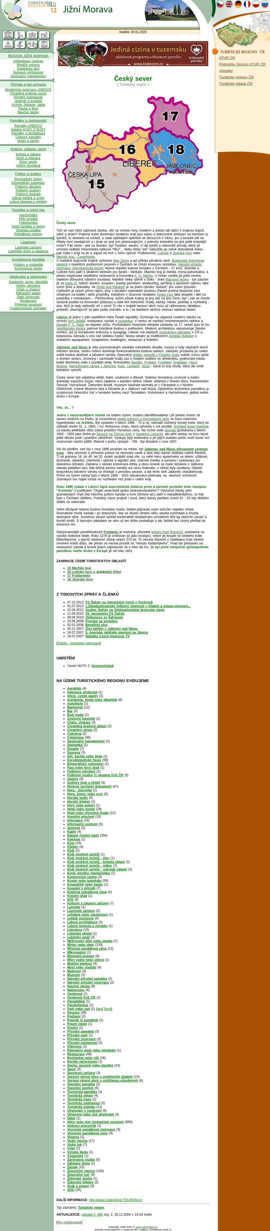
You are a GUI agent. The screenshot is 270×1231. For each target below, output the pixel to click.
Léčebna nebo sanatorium (87, 915)
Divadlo (73, 749)
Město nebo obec (80, 945)
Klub (70, 850)
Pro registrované (69, 1222)
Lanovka (73, 907)
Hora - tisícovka (79, 790)
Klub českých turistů (83, 854)
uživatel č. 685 (92, 1214)
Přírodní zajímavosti (28, 97)
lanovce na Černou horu (114, 434)
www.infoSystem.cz (146, 1227)
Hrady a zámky (28, 141)
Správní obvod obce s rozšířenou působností (102, 1080)
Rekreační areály (28, 293)
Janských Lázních (149, 434)
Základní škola (78, 1163)
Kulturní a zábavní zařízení (88, 903)
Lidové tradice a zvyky (28, 198)
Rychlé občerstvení (82, 1062)
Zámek (72, 1167)
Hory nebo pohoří (81, 805)
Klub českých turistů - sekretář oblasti (97, 869)
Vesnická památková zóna (87, 1133)
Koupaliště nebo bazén (85, 884)
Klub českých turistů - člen (88, 858)
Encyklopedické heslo (84, 760)
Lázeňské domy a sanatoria (28, 251)
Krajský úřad (77, 896)
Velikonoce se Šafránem (104, 617)
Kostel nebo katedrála (84, 881)
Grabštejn (180, 362)
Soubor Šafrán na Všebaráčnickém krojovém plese (125, 610)
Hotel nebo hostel (81, 809)
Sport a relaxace (28, 158)
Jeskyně (73, 828)
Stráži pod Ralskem (111, 287)
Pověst (72, 1028)
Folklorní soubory (28, 190)
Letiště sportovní (80, 918)
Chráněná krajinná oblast (86, 726)
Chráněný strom (79, 730)
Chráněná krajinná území (28, 93)
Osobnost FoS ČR (81, 997)
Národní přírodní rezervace (88, 982)
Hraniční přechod (80, 817)
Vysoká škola (77, 1152)
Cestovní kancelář (81, 719)
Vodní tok (74, 1144)
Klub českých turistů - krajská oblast (96, 862)
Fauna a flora (28, 108)
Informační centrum (82, 824)
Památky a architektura (28, 133)
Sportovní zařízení (81, 1073)
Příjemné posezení (28, 304)
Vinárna (73, 1137)
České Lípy (165, 294)
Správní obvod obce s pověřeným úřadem (100, 1077)
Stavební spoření (80, 1088)
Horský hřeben (78, 801)
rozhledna (125, 321)
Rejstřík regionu (28, 65)
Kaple (71, 832)
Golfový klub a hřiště (83, 783)
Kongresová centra (28, 268)
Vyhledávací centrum (28, 61)
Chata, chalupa (78, 722)
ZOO (70, 1190)
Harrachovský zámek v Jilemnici (92, 366)
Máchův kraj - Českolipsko (75, 257)
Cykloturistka (28, 223)
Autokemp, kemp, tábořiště (28, 282)
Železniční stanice (81, 1171)
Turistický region (91, 1207)
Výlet (71, 1148)
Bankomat (75, 707)
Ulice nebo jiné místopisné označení (95, 1122)
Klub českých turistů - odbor (89, 866)
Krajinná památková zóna (87, 892)
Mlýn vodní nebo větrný (85, 960)
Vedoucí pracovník (81, 1126)
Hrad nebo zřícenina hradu (88, 813)
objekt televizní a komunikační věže (143, 419)
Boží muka (75, 715)
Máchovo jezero (177, 279)
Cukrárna (74, 734)
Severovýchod (102, 666)
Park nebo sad (78, 1009)
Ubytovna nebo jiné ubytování (90, 1114)
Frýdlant (150, 362)
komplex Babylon (181, 336)
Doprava (73, 752)
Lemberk (133, 366)
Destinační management (28, 76)
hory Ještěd (76, 321)
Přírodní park (77, 1035)
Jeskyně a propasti (28, 101)
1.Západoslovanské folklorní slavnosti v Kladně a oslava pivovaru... (138, 606)
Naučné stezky (28, 112)
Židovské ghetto (79, 1178)
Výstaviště (75, 1156)
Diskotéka (75, 745)
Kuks (121, 366)
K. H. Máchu (143, 276)
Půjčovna (74, 1046)
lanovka (170, 430)
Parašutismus (77, 1005)
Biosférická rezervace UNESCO (28, 90)
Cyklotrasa (75, 737)
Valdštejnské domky (70, 328)
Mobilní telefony (79, 964)
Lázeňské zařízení (81, 911)
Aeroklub (74, 688)
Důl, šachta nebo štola (84, 756)
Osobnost (74, 994)
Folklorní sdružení (28, 186)
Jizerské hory (182, 253)
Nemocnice (75, 990)
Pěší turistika (28, 219)
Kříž (70, 899)
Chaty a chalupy (28, 289)
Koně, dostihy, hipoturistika (88, 873)
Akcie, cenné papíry (82, 696)
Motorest (74, 971)
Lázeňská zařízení (28, 247)
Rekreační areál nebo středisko (91, 1050)
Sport (71, 1069)
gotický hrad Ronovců (167, 532)
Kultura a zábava (28, 154)
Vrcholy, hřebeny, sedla (28, 105)
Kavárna (73, 839)
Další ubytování (28, 297)
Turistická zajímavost (83, 1103)
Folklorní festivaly (28, 194)
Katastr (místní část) (83, 835)
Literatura (74, 930)
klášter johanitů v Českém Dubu (156, 355)
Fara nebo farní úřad (83, 768)
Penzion (73, 1013)
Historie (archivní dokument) (89, 786)
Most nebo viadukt (81, 967)
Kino (70, 843)
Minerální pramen (80, 956)
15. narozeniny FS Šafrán (105, 614)
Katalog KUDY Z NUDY (28, 129)
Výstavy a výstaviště (28, 265)
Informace (75, 820)
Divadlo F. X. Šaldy (70, 325)
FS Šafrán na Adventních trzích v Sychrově (119, 602)
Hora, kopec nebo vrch (85, 794)
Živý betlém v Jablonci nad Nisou (112, 629)
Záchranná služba (81, 1160)
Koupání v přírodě (81, 888)
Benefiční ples (97, 625)
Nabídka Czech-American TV (108, 636)
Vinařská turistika (28, 230)
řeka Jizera (121, 261)
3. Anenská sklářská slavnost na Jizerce (117, 632)
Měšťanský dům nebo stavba (89, 941)
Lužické (163, 253)
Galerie (72, 779)
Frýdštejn (164, 362)
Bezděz (137, 362)
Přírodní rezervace (81, 1039)
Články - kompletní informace (78, 643)
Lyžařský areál (78, 937)
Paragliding (76, 1001)
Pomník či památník (82, 1020)
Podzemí (73, 1016)
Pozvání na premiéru (102, 621)
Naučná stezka (78, 986)
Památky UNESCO (28, 126)
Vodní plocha (77, 1141)
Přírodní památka (80, 1031)
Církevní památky (28, 137)
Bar (70, 711)
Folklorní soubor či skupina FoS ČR (95, 775)
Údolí (71, 1118)
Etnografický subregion (28, 183)
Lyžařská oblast (79, 933)
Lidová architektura (82, 922)
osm (108, 1009)
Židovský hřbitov (80, 1182)
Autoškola (75, 703)
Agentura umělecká (82, 692)
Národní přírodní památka (87, 979)
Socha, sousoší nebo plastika (90, 1065)
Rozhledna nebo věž (83, 1058)
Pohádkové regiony (28, 234)
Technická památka (82, 1092)
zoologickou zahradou (175, 332)
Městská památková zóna (86, 948)
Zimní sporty (28, 162)
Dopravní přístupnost (28, 72)
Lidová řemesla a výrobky (28, 202)
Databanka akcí (28, 69)
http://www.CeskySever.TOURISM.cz (115, 1200)
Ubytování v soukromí (84, 1111)
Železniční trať (78, 1175)
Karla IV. (71, 283)
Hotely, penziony (28, 286)
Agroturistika (28, 215)
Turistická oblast (80, 1095)
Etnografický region (28, 179)
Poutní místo (77, 1024)
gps (99, 1009)
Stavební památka (81, 1084)
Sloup (145, 366)
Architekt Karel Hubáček (191, 426)
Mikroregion (76, 952)
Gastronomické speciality (28, 308)
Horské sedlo (77, 798)
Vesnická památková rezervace (91, 1129)
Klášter (72, 847)
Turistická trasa (79, 1099)
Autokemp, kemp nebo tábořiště (92, 700)
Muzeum (73, 975)
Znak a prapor (78, 1186)
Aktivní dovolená (28, 165)
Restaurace (28, 301)
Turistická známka (81, 1107)
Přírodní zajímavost (82, 1043)
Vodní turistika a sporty (28, 226)
